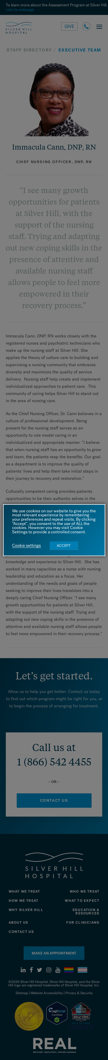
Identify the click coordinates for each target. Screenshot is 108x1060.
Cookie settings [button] (26, 545)
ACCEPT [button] (64, 545)
